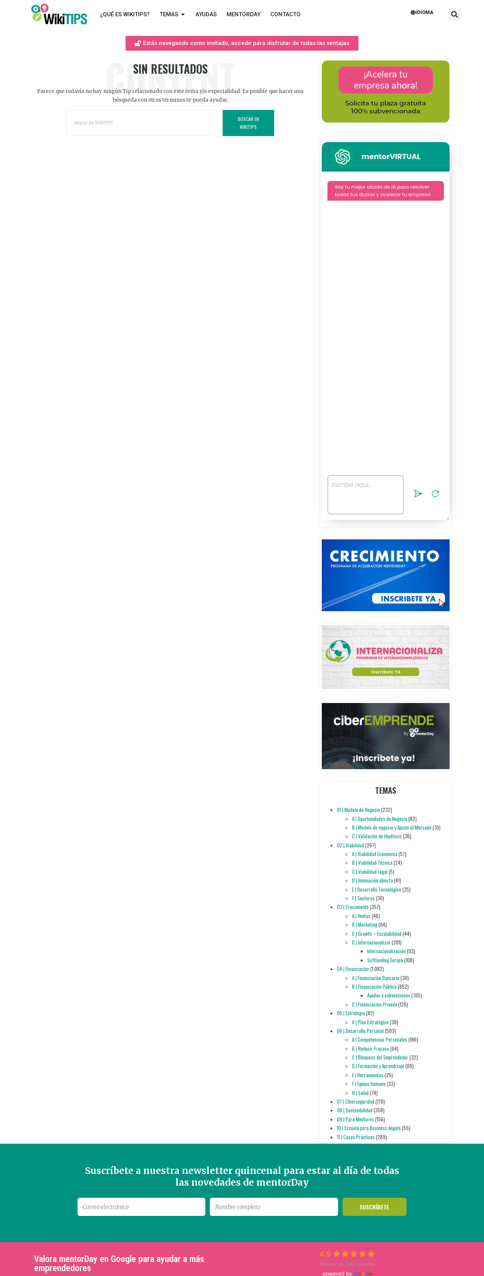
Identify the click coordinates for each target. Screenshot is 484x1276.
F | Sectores (363, 898)
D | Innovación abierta (372, 880)
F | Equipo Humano (369, 1083)
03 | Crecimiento (353, 907)
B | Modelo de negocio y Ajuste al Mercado (391, 827)
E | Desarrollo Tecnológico (376, 889)
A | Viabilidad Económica (374, 854)
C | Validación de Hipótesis (377, 836)
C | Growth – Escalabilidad (377, 933)
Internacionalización (386, 951)
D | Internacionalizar (371, 942)
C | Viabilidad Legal (370, 871)
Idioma (422, 12)
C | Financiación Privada (374, 1004)
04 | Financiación (353, 968)
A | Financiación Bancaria (375, 978)
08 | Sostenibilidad (354, 1110)
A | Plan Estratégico (370, 1022)
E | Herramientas (367, 1075)
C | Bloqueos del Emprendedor (380, 1057)
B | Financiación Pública (374, 986)
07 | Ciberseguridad (355, 1101)
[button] (454, 14)
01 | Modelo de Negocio (358, 809)
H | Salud (360, 1092)
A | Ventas (361, 916)
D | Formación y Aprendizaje (378, 1066)
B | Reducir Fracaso (370, 1048)
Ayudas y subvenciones (388, 995)
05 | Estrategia (351, 1013)
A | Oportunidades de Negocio (379, 818)
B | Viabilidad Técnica (372, 862)
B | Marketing (364, 924)
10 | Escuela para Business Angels (369, 1128)
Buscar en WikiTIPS (248, 123)
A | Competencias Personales (379, 1039)
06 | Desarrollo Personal (360, 1030)
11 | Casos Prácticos (356, 1137)
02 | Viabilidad (350, 845)
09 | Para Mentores (355, 1119)
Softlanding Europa (385, 960)
